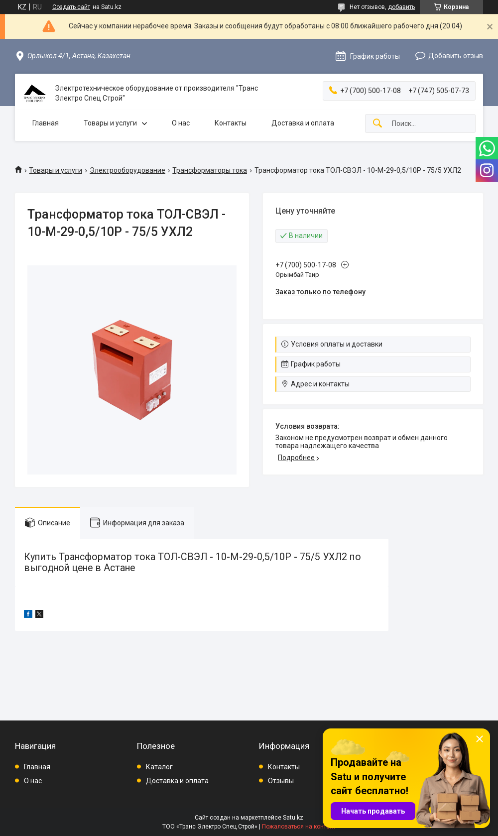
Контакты (231, 123)
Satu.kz (293, 817)
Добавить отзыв (455, 56)
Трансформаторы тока (209, 170)
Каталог (159, 767)
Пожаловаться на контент (299, 826)
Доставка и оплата (302, 123)
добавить (401, 6)
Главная (45, 123)
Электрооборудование (127, 170)
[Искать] (377, 123)
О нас (181, 123)
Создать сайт (71, 6)
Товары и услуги (110, 123)
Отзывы (281, 781)
